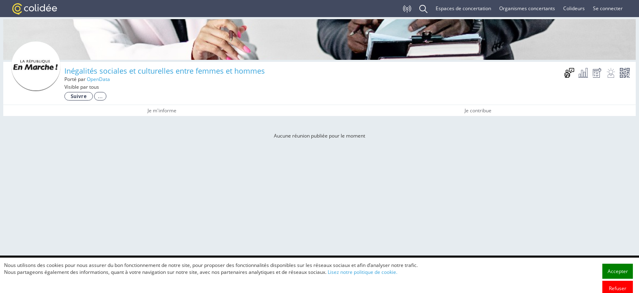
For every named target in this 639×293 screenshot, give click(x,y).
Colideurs (574, 8)
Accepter (618, 281)
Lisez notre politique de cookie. (362, 282)
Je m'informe (162, 110)
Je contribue (478, 110)
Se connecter (608, 8)
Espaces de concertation (463, 8)
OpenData (98, 79)
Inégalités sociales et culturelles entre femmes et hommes (164, 71)
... (100, 96)
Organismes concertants (527, 8)
